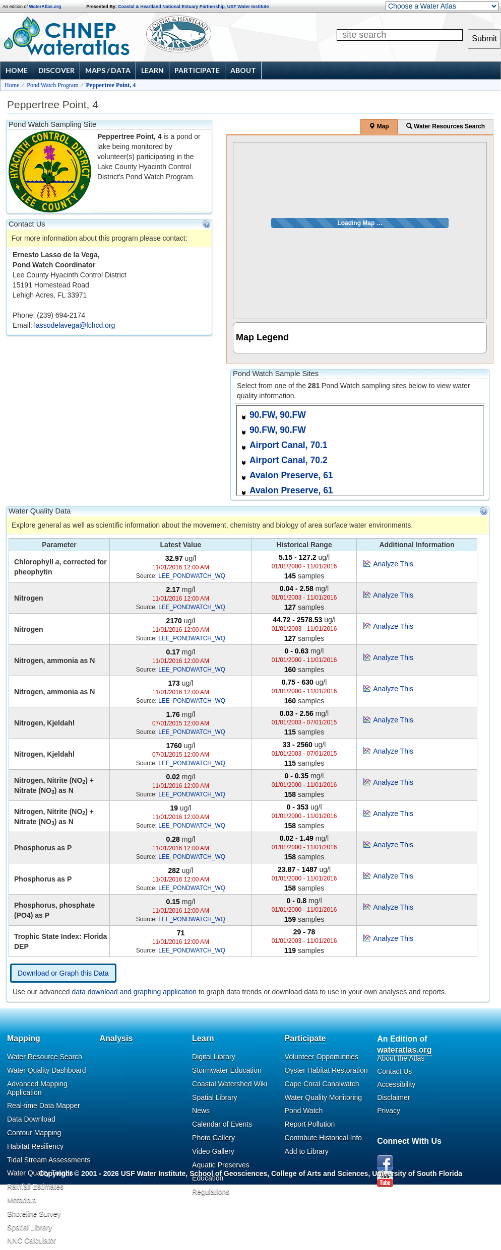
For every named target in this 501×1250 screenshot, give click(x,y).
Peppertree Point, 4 (111, 85)
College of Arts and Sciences (319, 1173)
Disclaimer (393, 1097)
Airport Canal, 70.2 (288, 460)
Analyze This (393, 564)
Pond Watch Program (52, 85)
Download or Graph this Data (63, 973)
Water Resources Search (445, 126)
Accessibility (396, 1084)
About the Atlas (400, 1058)
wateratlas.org (404, 1050)
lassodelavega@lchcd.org (74, 325)
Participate (197, 70)
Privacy (388, 1111)
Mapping (23, 1038)
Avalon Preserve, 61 (291, 475)
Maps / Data (108, 70)
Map (379, 126)
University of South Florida (417, 1173)
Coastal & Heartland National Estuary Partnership (171, 6)
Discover (56, 70)
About (243, 70)
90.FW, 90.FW (277, 415)
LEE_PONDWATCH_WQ (191, 575)
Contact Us (394, 1071)
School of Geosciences (228, 1173)
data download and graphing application (134, 992)
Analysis (116, 1038)
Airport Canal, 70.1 (288, 445)
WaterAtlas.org (45, 6)
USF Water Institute (248, 6)
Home (17, 70)
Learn (152, 70)
